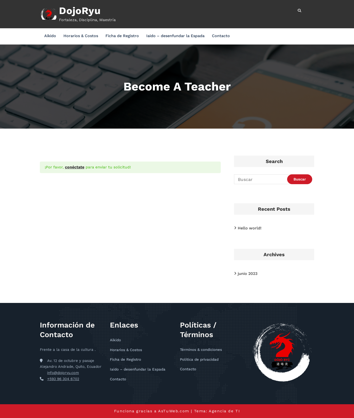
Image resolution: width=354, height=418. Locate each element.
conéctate (74, 167)
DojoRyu (80, 10)
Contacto (221, 35)
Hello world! (250, 228)
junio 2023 (247, 273)
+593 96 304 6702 (63, 379)
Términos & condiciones (201, 349)
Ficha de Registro (122, 35)
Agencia (218, 411)
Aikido (50, 35)
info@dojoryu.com (63, 373)
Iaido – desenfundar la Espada (175, 35)
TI (237, 411)
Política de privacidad (199, 359)
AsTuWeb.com (173, 411)
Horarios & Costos (80, 35)
